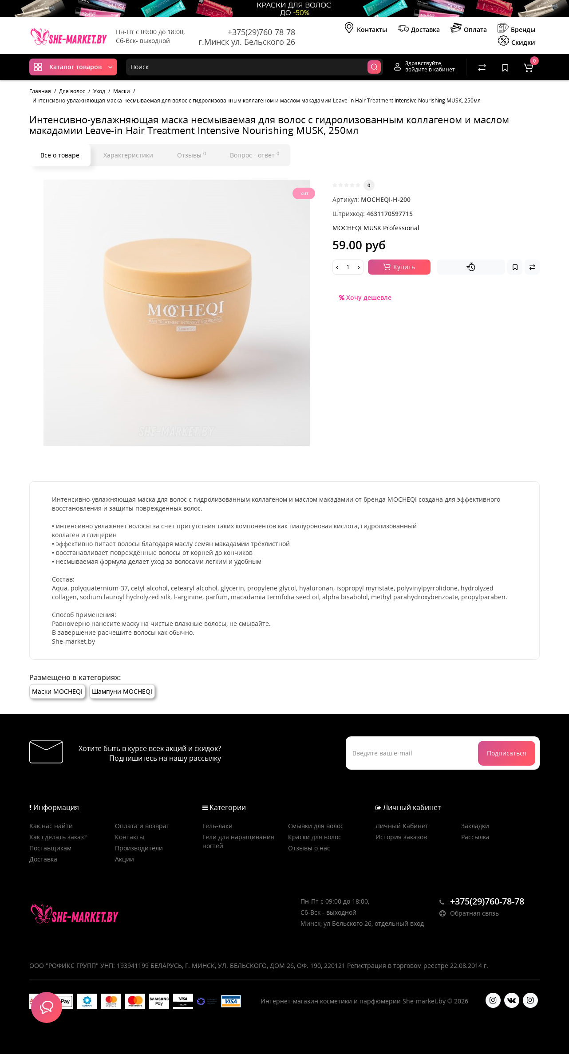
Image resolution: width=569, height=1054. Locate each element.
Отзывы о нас (309, 848)
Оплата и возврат (142, 826)
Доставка (419, 29)
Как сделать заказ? (58, 837)
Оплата (468, 29)
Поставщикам (50, 848)
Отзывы (191, 154)
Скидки (516, 42)
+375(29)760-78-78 (261, 32)
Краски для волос (314, 837)
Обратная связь (469, 913)
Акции (124, 859)
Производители (139, 848)
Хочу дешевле (365, 297)
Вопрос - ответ (254, 154)
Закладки (475, 826)
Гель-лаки (217, 826)
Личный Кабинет (401, 826)
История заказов (401, 837)
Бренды (516, 29)
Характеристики (128, 155)
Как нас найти (51, 826)
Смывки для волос (316, 826)
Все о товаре (59, 155)
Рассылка (475, 837)
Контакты (365, 29)
